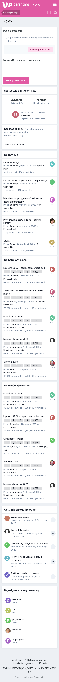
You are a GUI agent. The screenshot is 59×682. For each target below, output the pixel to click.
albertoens (10, 144)
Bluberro (14, 204)
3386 (36, 272)
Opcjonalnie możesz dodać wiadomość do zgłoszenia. (29, 39)
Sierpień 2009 (10, 361)
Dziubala (14, 275)
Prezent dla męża (20, 530)
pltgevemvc (18, 619)
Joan (12, 369)
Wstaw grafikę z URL (40, 49)
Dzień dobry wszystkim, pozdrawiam (29, 543)
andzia (13, 301)
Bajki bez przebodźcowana (25, 573)
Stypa (6, 241)
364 (35, 443)
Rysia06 (13, 446)
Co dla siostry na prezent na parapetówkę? (25, 180)
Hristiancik (16, 520)
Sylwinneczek (18, 546)
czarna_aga (15, 347)
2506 (36, 366)
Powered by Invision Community (30, 677)
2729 (36, 343)
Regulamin (16, 660)
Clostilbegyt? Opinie (13, 439)
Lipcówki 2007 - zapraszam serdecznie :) (24, 268)
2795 (36, 320)
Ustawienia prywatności (24, 663)
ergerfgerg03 (19, 639)
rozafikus (25, 115)
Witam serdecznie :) (21, 517)
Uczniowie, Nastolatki (14, 327)
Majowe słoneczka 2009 (15, 339)
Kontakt (43, 663)
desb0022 (17, 599)
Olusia (13, 324)
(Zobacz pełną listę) (14, 135)
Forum (38, 4)
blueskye (14, 183)
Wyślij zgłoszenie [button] (15, 80)
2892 (36, 297)
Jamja (12, 244)
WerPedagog (17, 576)
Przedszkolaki (10, 229)
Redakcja (17, 629)
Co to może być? (12, 162)
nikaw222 (14, 165)
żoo (14, 609)
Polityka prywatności (35, 660)
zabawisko (16, 563)
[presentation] (27, 69)
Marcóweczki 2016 (13, 316)
